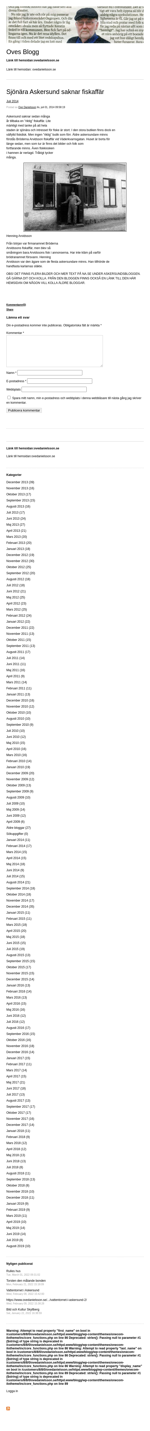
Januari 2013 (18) (18, 555)
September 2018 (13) (20, 1185)
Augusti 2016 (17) (18, 1034)
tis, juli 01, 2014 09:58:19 (51, 107)
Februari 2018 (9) (18, 1143)
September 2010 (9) (19, 731)
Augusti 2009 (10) (18, 803)
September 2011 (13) (20, 652)
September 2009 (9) (19, 797)
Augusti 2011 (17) (18, 658)
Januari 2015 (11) (18, 918)
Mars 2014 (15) (16, 858)
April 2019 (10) (16, 1228)
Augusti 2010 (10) (18, 724)
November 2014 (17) (20, 906)
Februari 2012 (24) (18, 621)
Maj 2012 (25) (15, 603)
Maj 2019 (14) (15, 1234)
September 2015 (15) (20, 967)
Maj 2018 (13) (15, 1161)
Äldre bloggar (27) (18, 834)
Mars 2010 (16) (16, 761)
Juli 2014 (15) (15, 882)
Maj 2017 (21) (15, 1088)
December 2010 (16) (20, 706)
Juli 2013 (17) (15, 518)
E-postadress (16, 387)
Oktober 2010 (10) (18, 718)
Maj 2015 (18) (15, 943)
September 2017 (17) (20, 1112)
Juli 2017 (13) (15, 1100)
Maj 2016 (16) (15, 1015)
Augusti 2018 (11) (18, 1179)
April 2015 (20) (16, 937)
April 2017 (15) (16, 1082)
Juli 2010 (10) (15, 737)
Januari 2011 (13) (18, 700)
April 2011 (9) (15, 682)
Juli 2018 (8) (14, 1173)
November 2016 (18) (20, 1052)
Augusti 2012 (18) (18, 585)
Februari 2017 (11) (18, 1070)
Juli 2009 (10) (15, 809)
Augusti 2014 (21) (18, 888)
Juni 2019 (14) (16, 1240)
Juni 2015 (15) (16, 949)
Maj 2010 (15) (15, 749)
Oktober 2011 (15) (18, 646)
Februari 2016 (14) (18, 997)
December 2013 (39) (20, 488)
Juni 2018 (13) (16, 1167)
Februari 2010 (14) (18, 767)
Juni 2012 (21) (16, 597)
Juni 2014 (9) (15, 876)
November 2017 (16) (20, 1125)
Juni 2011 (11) (16, 670)
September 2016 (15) (20, 1040)
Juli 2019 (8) (14, 1246)
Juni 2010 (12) (16, 743)
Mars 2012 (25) (16, 615)
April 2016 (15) (16, 1009)
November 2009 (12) (20, 785)
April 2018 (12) (16, 1155)
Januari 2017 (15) (18, 1064)
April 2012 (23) (16, 609)
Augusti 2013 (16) (18, 512)
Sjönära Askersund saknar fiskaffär (55, 91)
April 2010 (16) (16, 755)
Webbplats (13, 395)
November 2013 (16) (20, 494)
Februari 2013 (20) (18, 549)
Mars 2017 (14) (16, 1076)
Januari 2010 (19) (18, 773)
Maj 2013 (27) (15, 530)
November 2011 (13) (20, 640)
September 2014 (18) (20, 894)
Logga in (12, 1397)
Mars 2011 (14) (16, 688)
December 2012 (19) (20, 561)
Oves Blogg (22, 51)
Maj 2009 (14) (15, 815)
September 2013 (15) (20, 506)
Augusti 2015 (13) (18, 961)
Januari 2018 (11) (18, 1137)
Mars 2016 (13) (16, 1003)
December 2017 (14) (20, 1131)
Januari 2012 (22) (18, 627)
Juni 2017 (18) (16, 1094)
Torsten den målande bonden (26, 1288)
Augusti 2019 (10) (18, 1252)
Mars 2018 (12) (16, 1149)
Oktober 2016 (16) (18, 1046)
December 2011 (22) (20, 634)
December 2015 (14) (20, 985)
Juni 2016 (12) (16, 1022)
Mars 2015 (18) (16, 931)
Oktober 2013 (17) (18, 500)
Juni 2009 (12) (16, 821)
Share (9, 309)
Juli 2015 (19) (15, 955)
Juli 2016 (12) (15, 1028)
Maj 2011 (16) (15, 676)
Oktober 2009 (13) (18, 791)
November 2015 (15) (20, 979)
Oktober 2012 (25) (18, 573)
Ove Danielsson (27, 107)
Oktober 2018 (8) (17, 1191)
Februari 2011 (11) (18, 694)
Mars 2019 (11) (16, 1222)
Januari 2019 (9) (17, 1209)
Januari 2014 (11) (18, 846)
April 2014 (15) (16, 864)
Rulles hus (23, 1278)
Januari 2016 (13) (18, 991)
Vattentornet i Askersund (25, 1298)
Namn (11, 379)
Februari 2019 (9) (18, 1216)
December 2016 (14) (20, 1058)
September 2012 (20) (20, 579)
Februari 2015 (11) (18, 925)
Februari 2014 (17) (18, 852)
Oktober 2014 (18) (18, 900)
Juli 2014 (12, 101)
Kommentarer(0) (16, 304)
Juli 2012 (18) (15, 591)
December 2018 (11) (20, 1203)
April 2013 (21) (16, 537)
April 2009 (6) (15, 828)
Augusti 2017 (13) (18, 1106)
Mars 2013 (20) (16, 543)
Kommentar (15, 333)
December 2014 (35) (20, 912)
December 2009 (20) (20, 779)
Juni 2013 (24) (16, 524)
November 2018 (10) (20, 1197)
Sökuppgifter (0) (17, 840)
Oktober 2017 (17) (18, 1119)
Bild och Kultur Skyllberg (24, 1317)
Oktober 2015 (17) (18, 973)
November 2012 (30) (20, 567)
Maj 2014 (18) (15, 870)
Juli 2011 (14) (15, 664)
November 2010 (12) (20, 712)
